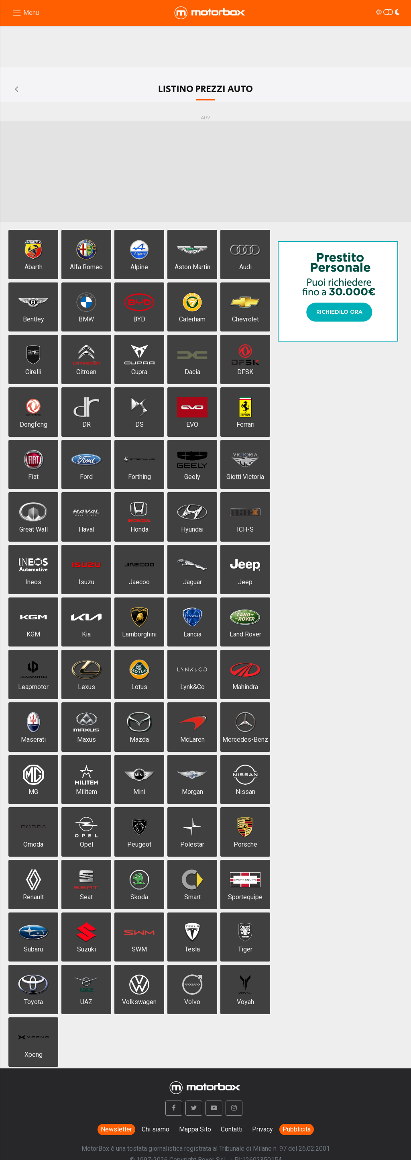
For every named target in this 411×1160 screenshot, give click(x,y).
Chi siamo (155, 1129)
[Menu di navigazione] (25, 13)
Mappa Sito (195, 1129)
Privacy (262, 1129)
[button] (173, 1108)
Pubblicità (297, 1129)
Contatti (231, 1129)
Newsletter (116, 1129)
